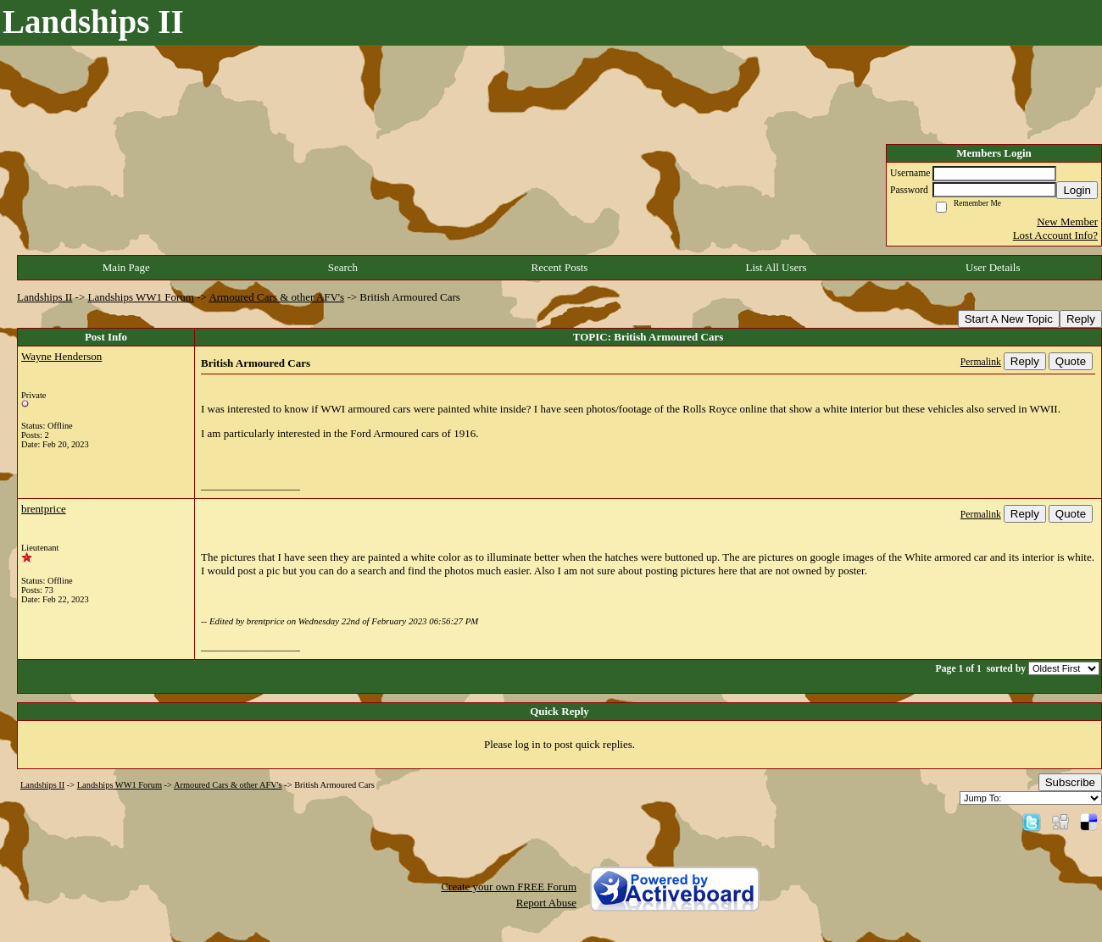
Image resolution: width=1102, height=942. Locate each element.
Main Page (126, 267)
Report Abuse (546, 902)
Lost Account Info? (1055, 235)
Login (1077, 190)
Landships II (44, 297)
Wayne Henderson (61, 356)
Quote (1070, 361)
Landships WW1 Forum (141, 297)
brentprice (43, 508)
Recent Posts (560, 267)
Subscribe (1070, 782)
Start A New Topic (1009, 319)
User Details (993, 267)
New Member (1067, 221)
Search (343, 267)
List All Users (775, 267)
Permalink (980, 362)
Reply (1080, 319)
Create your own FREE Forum (508, 886)
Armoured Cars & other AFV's (276, 297)
